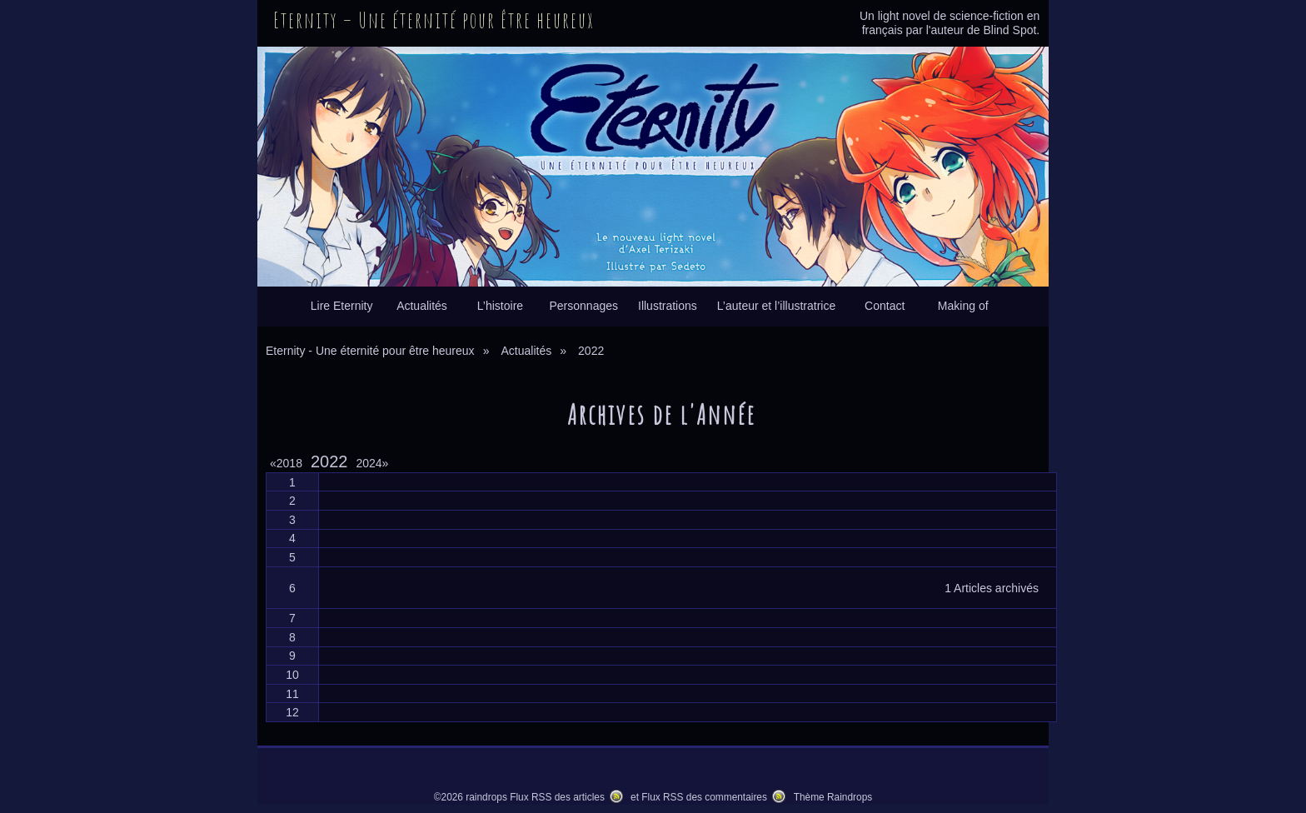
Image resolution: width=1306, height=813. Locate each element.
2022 (329, 461)
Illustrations (667, 305)
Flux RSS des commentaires (704, 797)
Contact (885, 305)
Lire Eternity (342, 305)
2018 (289, 463)
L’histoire (500, 305)
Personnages (583, 305)
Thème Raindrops (833, 797)
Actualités (421, 305)
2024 (372, 463)
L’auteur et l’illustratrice (776, 305)
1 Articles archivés (992, 588)
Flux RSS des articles (557, 797)
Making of (963, 305)
